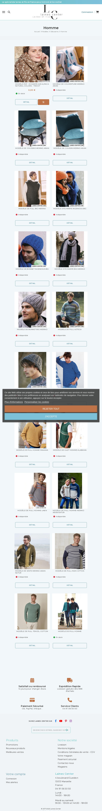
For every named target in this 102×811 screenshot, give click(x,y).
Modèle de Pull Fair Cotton (69, 571)
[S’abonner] (66, 730)
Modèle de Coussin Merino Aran (70, 148)
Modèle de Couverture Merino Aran (68, 85)
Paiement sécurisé (67, 759)
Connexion (11, 778)
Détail (26, 102)
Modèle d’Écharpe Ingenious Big (69, 209)
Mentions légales (66, 748)
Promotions (12, 744)
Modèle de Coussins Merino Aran (32, 148)
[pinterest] (66, 721)
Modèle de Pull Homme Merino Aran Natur (68, 511)
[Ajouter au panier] (43, 102)
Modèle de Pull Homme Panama (32, 450)
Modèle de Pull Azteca (70, 329)
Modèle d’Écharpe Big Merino (70, 269)
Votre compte (15, 774)
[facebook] (56, 721)
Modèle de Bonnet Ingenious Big (32, 269)
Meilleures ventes (15, 752)
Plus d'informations (14, 402)
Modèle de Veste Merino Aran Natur (30, 572)
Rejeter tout (51, 409)
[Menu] (3, 12)
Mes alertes (12, 782)
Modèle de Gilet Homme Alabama (70, 450)
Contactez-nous (66, 763)
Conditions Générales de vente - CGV (76, 752)
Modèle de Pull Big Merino (32, 209)
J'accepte (51, 416)
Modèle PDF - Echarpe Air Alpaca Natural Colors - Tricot (32, 85)
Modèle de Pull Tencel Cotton (32, 631)
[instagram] (70, 721)
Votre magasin (65, 755)
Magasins (62, 766)
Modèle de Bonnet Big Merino (32, 329)
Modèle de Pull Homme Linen (32, 510)
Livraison (62, 744)
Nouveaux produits (15, 748)
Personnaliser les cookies (37, 402)
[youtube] (61, 721)
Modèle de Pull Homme (70, 631)
